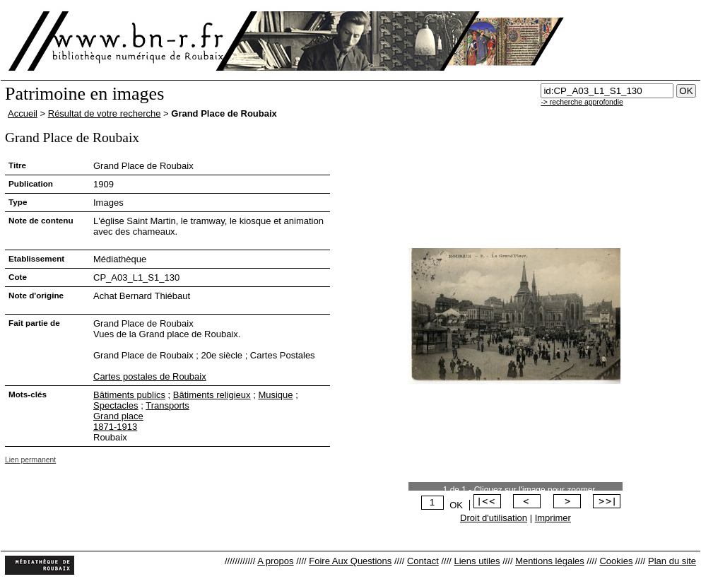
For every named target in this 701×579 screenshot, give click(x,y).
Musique (275, 395)
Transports (167, 405)
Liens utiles (477, 561)
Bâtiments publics (129, 395)
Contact (423, 561)
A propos (275, 561)
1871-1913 (115, 426)
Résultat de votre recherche (104, 113)
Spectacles (116, 405)
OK (456, 505)
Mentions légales (549, 561)
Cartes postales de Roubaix (149, 376)
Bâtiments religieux (212, 395)
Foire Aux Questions (350, 561)
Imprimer (553, 518)
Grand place (118, 416)
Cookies (615, 561)
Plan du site (672, 561)
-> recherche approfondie (582, 102)
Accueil (22, 113)
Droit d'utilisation (493, 518)
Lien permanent (30, 460)
